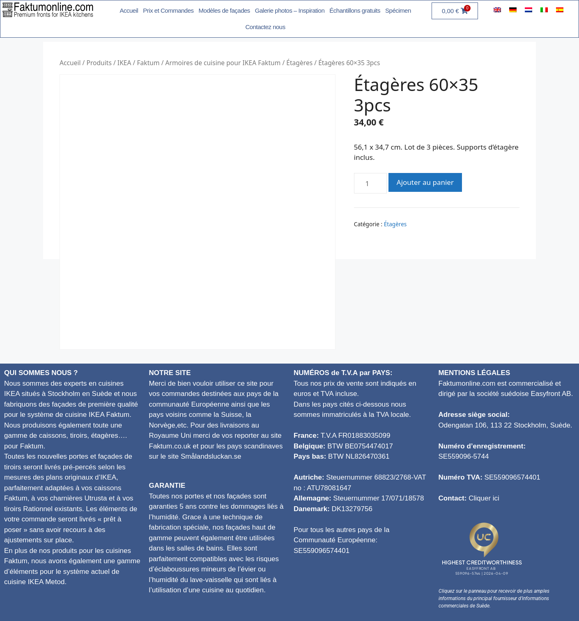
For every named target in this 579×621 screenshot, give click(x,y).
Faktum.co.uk (170, 446)
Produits (98, 62)
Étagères (299, 62)
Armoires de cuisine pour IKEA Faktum (223, 62)
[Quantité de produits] (370, 183)
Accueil (128, 10)
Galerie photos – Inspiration (289, 10)
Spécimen (398, 10)
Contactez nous (265, 26)
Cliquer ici (484, 498)
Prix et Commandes (168, 10)
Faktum (148, 62)
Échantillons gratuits (354, 10)
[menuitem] (497, 9)
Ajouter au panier (425, 182)
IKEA (124, 62)
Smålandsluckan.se (211, 456)
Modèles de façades (224, 10)
